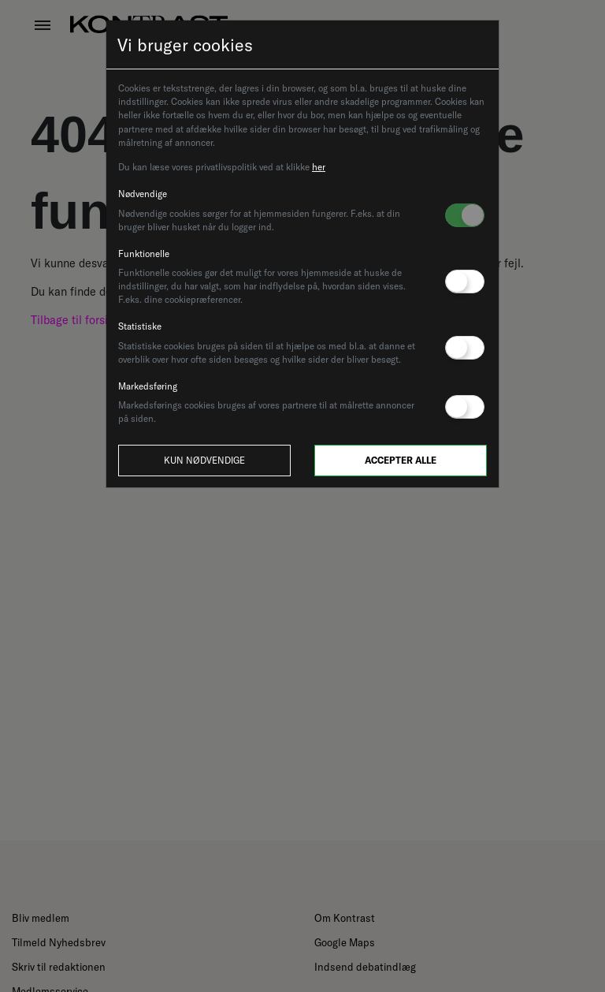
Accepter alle (400, 460)
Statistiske (139, 326)
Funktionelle (143, 253)
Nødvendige (142, 194)
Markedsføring (147, 386)
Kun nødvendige (204, 460)
